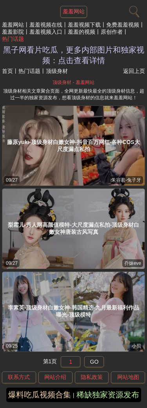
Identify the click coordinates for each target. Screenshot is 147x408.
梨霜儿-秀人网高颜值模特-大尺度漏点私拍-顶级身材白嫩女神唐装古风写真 (74, 228)
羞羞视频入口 (45, 32)
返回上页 (134, 71)
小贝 (136, 346)
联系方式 (19, 377)
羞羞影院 (13, 32)
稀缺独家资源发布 (107, 394)
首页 (7, 71)
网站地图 (128, 377)
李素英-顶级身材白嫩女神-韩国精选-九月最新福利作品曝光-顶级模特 (74, 311)
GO (94, 362)
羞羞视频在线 (45, 25)
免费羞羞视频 (122, 25)
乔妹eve (132, 263)
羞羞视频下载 (84, 25)
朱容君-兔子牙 (126, 180)
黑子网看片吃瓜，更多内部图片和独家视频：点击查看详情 (73, 55)
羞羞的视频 (81, 32)
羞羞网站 (13, 25)
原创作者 (112, 32)
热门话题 (13, 39)
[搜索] (133, 10)
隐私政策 (92, 377)
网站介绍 (55, 377)
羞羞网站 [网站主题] (74, 11)
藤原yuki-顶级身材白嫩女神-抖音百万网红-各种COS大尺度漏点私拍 (73, 145)
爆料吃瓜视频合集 (39, 394)
